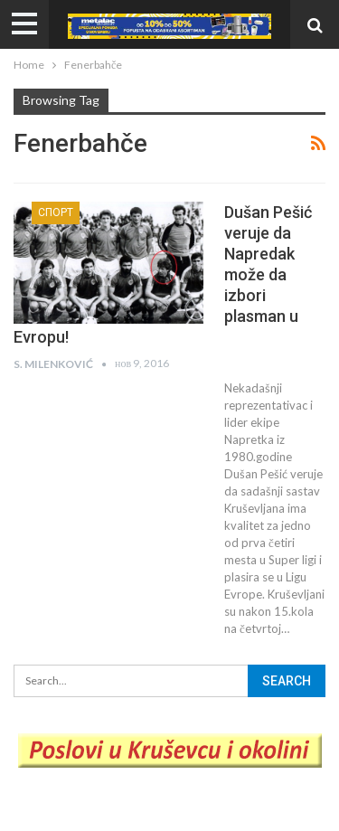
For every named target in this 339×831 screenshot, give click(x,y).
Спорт (55, 212)
